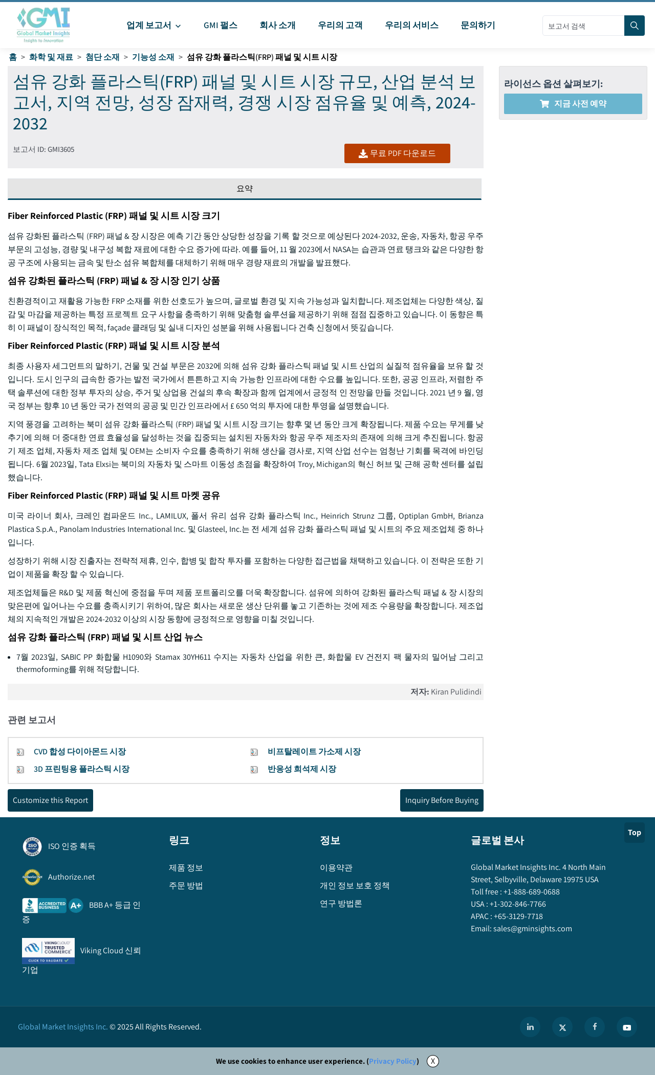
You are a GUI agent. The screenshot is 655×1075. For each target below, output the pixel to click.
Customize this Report (50, 800)
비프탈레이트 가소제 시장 (314, 751)
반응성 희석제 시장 (302, 769)
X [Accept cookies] (433, 1061)
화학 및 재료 (51, 57)
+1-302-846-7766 (517, 904)
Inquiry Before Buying (441, 800)
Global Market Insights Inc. (63, 1026)
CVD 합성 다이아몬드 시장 (80, 751)
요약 (244, 188)
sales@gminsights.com (532, 928)
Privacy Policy (393, 1061)
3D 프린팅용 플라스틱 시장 (81, 769)
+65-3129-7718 (517, 916)
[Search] (634, 25)
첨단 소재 (102, 57)
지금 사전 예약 (573, 103)
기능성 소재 (153, 57)
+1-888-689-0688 (531, 891)
